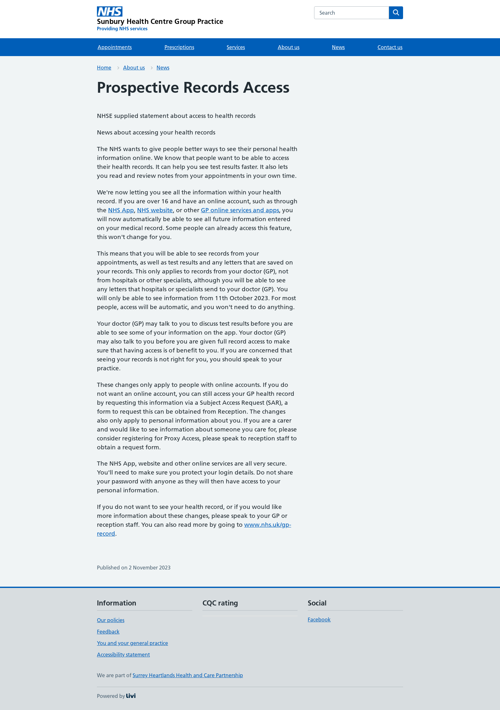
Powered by (116, 696)
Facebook (319, 619)
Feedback (108, 631)
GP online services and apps (240, 210)
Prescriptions (179, 47)
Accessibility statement (123, 654)
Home (104, 67)
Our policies (110, 620)
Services (236, 47)
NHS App (121, 210)
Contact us (390, 47)
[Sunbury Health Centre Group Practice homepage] (160, 19)
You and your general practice (132, 643)
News (338, 47)
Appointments (115, 47)
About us (288, 47)
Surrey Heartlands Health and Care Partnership (188, 675)
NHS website (155, 210)
